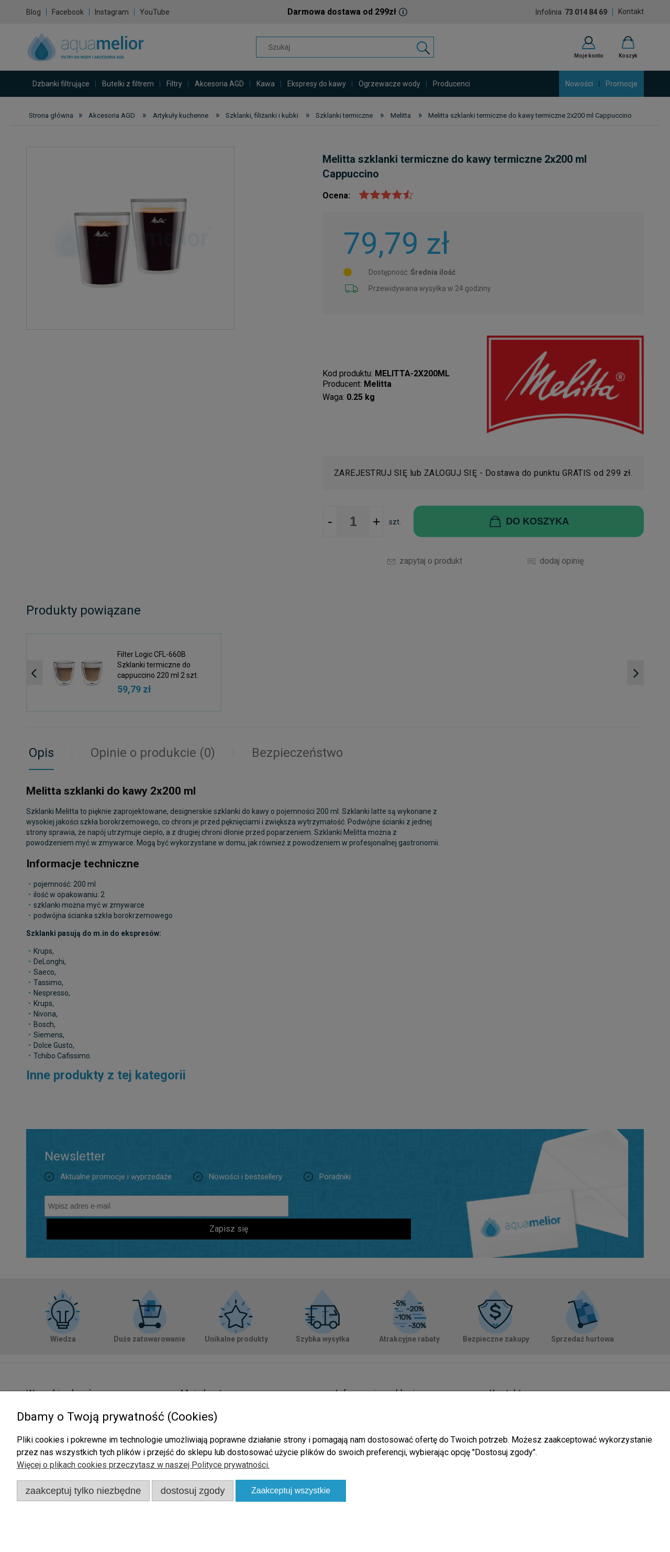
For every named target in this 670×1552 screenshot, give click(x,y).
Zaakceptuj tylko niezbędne (83, 1490)
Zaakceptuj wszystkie (290, 1490)
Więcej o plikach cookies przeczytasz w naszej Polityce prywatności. (143, 1465)
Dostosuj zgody (193, 1490)
